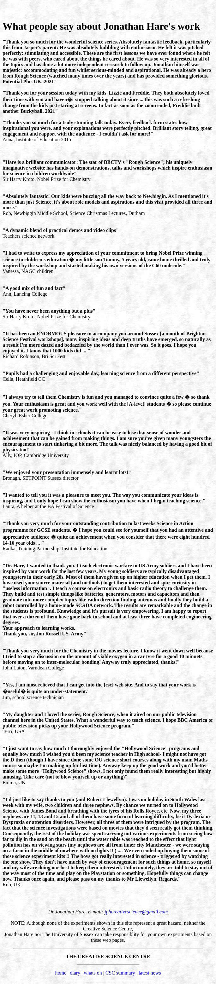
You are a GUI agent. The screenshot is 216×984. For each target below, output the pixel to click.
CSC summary (120, 972)
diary (75, 972)
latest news (150, 972)
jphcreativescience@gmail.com (136, 911)
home (60, 972)
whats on (93, 972)
